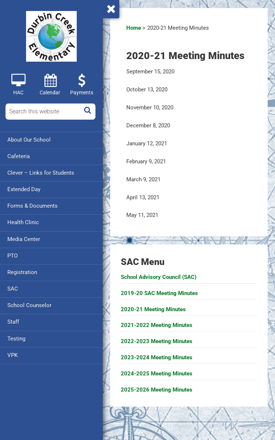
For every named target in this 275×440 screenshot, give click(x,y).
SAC (12, 288)
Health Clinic (23, 222)
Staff (13, 321)
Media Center (23, 239)
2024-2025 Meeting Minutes (156, 373)
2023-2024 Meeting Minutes (156, 357)
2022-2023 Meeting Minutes (156, 341)
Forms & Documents (32, 206)
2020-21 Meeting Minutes (153, 309)
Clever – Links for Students (40, 173)
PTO (12, 255)
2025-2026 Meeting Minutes (156, 389)
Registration (22, 272)
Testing (16, 338)
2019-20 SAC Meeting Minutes (159, 293)
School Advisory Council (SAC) (158, 277)
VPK (12, 354)
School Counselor (29, 305)
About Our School (29, 140)
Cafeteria (18, 156)
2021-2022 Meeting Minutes (156, 325)
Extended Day (23, 189)
